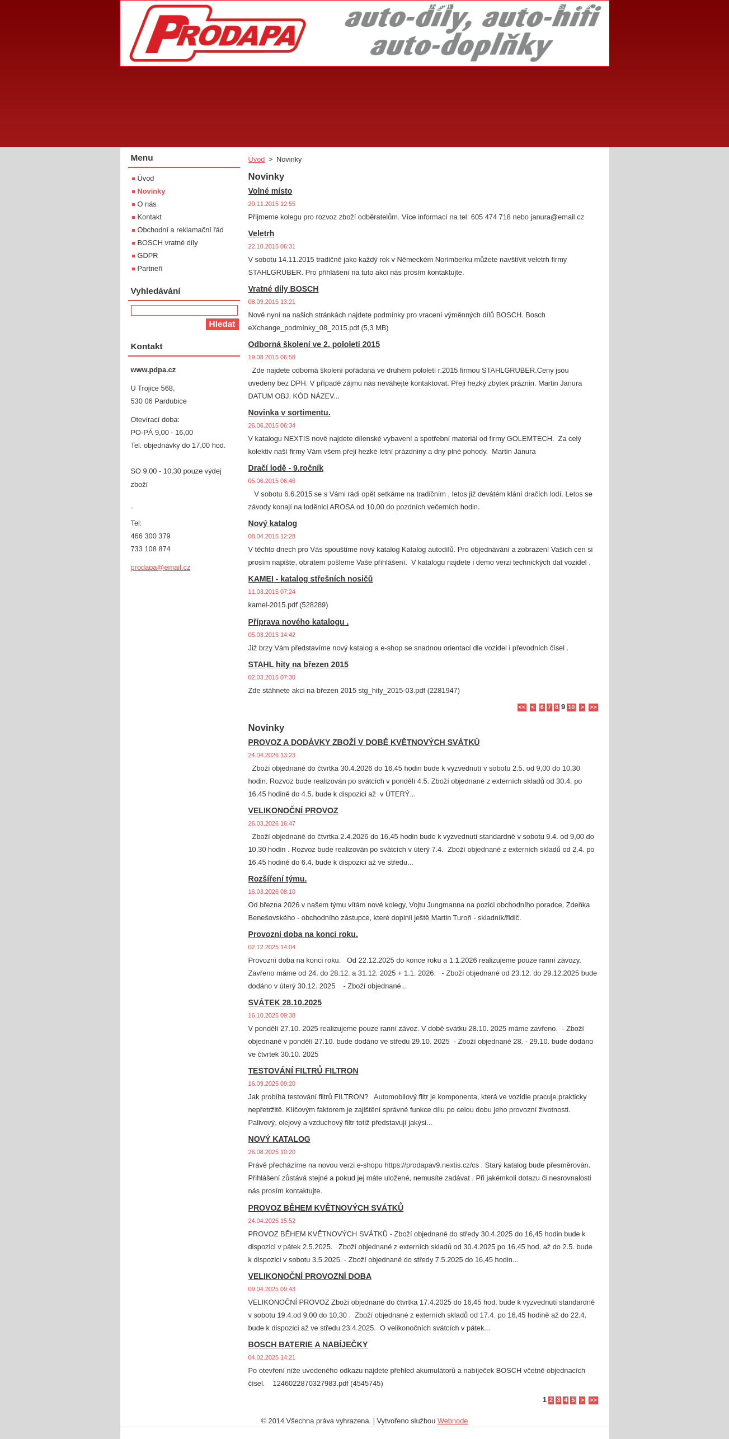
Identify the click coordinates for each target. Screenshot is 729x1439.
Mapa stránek (513, 6)
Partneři (150, 268)
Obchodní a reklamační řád (181, 230)
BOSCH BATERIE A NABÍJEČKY (308, 1344)
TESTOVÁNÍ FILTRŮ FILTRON (303, 1070)
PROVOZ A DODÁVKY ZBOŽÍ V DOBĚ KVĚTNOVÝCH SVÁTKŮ (364, 742)
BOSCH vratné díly (168, 242)
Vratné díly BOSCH (283, 288)
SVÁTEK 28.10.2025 (285, 1002)
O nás (147, 204)
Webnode (453, 1421)
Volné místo (270, 190)
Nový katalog (273, 523)
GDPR (148, 255)
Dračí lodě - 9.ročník (286, 467)
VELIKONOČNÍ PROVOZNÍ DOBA (310, 1276)
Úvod (256, 159)
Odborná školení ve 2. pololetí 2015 (314, 344)
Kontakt (150, 217)
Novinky (152, 191)
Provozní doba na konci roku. (303, 934)
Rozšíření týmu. (277, 878)
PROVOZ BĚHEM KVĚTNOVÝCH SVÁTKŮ (326, 1207)
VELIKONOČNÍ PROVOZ (293, 810)
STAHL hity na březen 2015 (298, 664)
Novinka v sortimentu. (289, 412)
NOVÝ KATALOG (279, 1139)
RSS (556, 6)
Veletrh (261, 233)
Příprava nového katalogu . (298, 621)
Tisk (585, 6)
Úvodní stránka (452, 6)
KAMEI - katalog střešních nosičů (310, 578)
